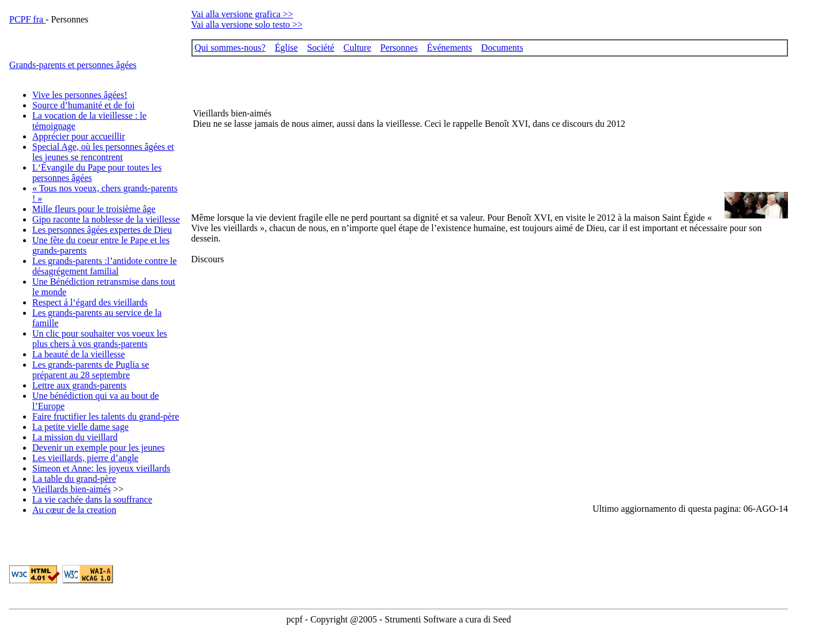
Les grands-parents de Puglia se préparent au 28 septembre (90, 370)
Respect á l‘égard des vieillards (90, 302)
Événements (449, 47)
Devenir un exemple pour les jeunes (98, 447)
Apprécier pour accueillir (78, 136)
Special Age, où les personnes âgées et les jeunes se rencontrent (103, 152)
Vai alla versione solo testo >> (247, 24)
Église (286, 47)
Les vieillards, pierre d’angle (85, 458)
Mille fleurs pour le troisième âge (94, 209)
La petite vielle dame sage (80, 427)
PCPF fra (27, 19)
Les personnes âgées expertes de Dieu (102, 230)
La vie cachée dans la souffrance (92, 499)
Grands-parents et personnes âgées (73, 65)
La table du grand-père (74, 479)
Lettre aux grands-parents (79, 385)
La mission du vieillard (75, 437)
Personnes (399, 47)
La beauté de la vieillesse (78, 354)
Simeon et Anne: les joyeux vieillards (101, 468)
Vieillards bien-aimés (71, 489)
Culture (357, 47)
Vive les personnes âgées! (79, 95)
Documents (502, 47)
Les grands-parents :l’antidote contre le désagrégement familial (104, 266)
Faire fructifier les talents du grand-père (105, 416)
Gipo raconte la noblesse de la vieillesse (106, 219)
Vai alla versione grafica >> (242, 14)
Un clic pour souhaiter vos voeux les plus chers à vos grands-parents (99, 339)
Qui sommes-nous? (230, 47)
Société (320, 47)
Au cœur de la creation (74, 510)
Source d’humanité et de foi (83, 105)
